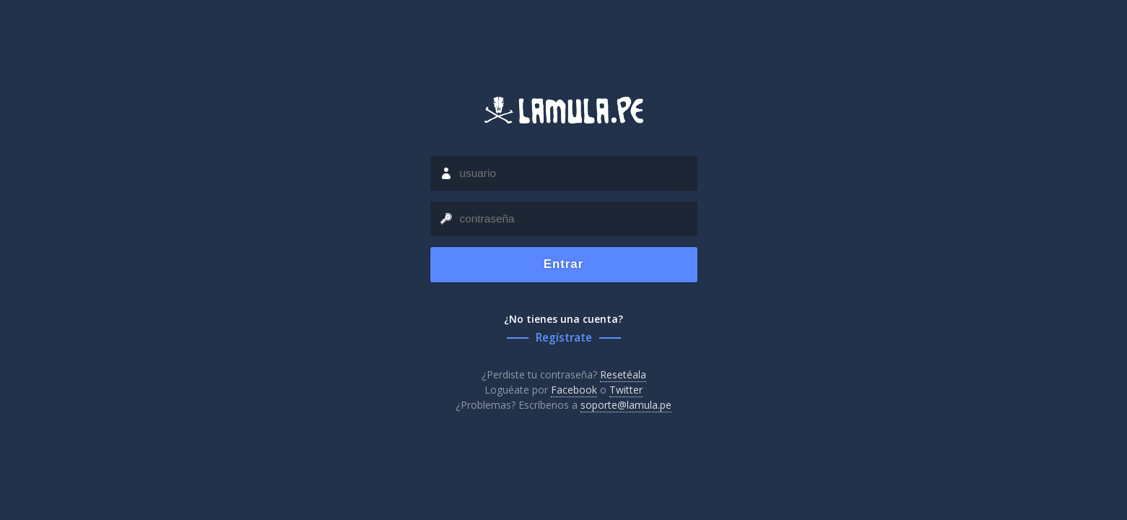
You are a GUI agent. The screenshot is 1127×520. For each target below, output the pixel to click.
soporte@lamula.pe (625, 405)
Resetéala (623, 374)
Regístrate (564, 337)
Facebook (574, 389)
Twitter (626, 389)
